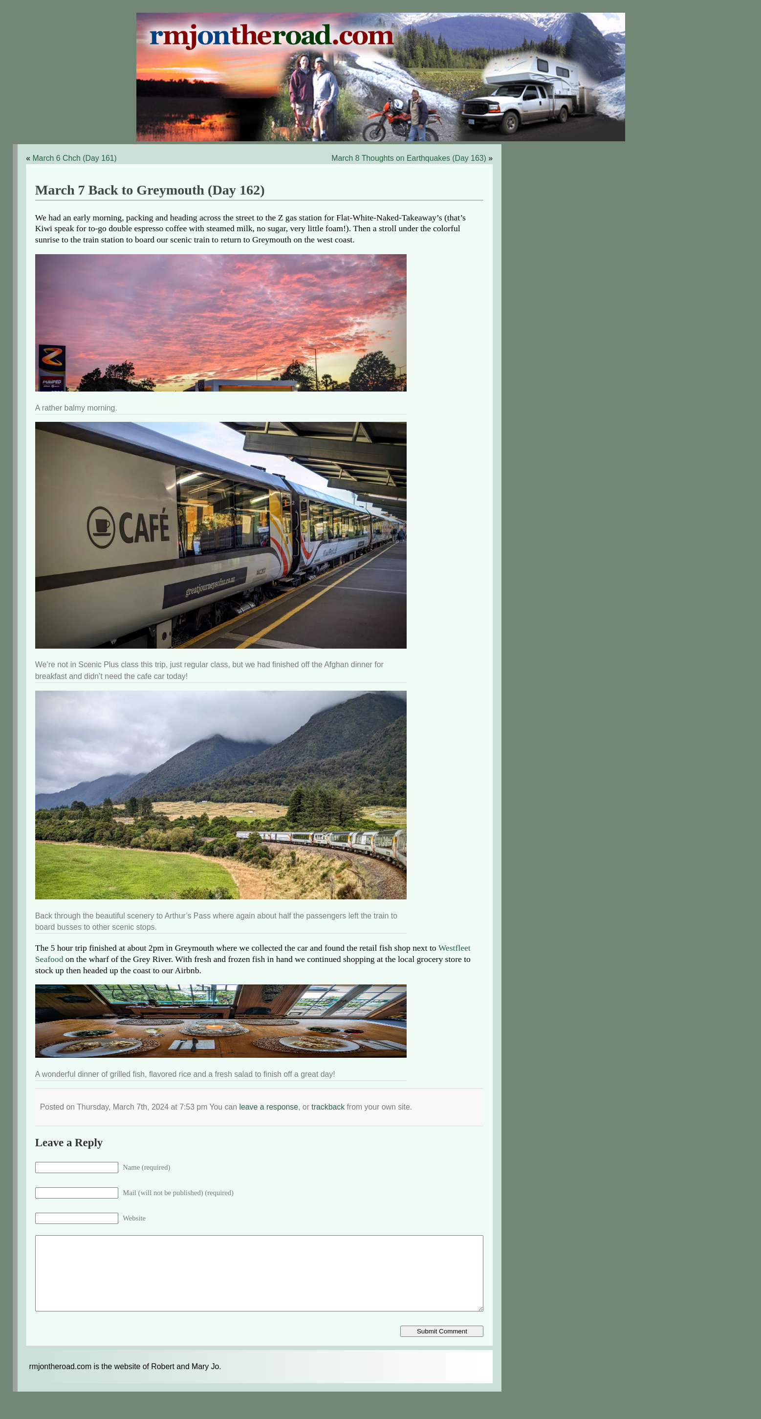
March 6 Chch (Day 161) (74, 158)
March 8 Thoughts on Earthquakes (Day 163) (408, 158)
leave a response (268, 1107)
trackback (328, 1107)
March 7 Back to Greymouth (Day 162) (150, 189)
